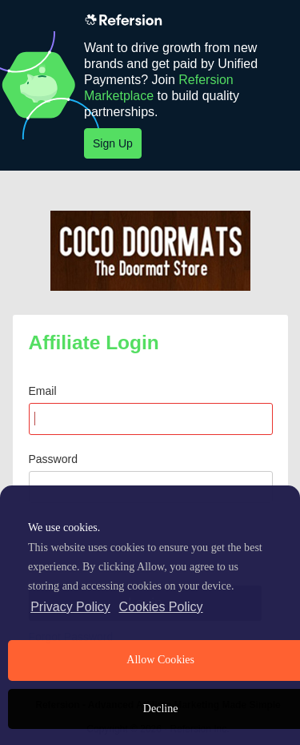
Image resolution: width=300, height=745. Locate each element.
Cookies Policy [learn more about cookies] (161, 607)
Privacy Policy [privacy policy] (70, 607)
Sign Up (113, 143)
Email (43, 391)
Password (53, 459)
